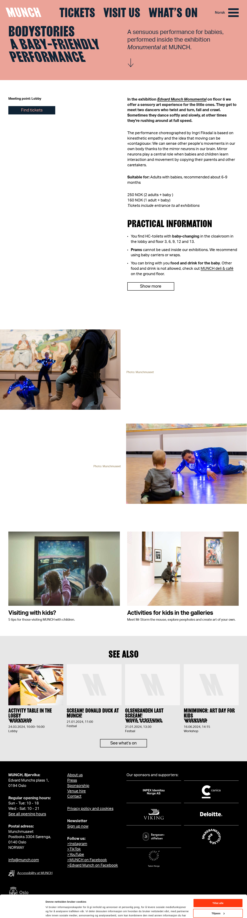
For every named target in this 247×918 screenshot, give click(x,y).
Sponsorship (78, 786)
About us (75, 775)
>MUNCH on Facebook (87, 860)
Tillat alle (218, 885)
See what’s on (123, 748)
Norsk (220, 12)
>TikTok (74, 849)
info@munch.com (23, 860)
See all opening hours (27, 814)
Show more (150, 286)
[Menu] (233, 12)
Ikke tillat (218, 905)
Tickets (77, 12)
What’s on (173, 12)
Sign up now (77, 826)
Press (72, 780)
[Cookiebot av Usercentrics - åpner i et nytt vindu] (22, 911)
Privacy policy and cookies (90, 809)
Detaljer (50, 911)
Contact (74, 796)
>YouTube (75, 854)
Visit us (121, 12)
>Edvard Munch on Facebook (92, 865)
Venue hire (76, 791)
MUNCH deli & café (217, 268)
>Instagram (77, 844)
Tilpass (218, 895)
